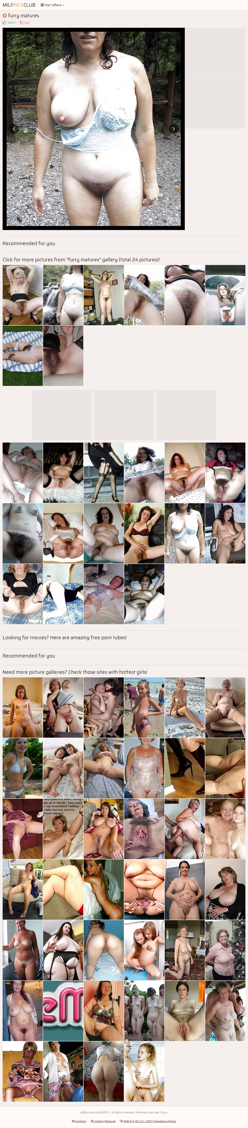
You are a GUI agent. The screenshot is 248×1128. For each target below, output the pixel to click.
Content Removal (103, 1121)
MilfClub (19, 5)
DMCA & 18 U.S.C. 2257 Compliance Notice (148, 1121)
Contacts (79, 1121)
